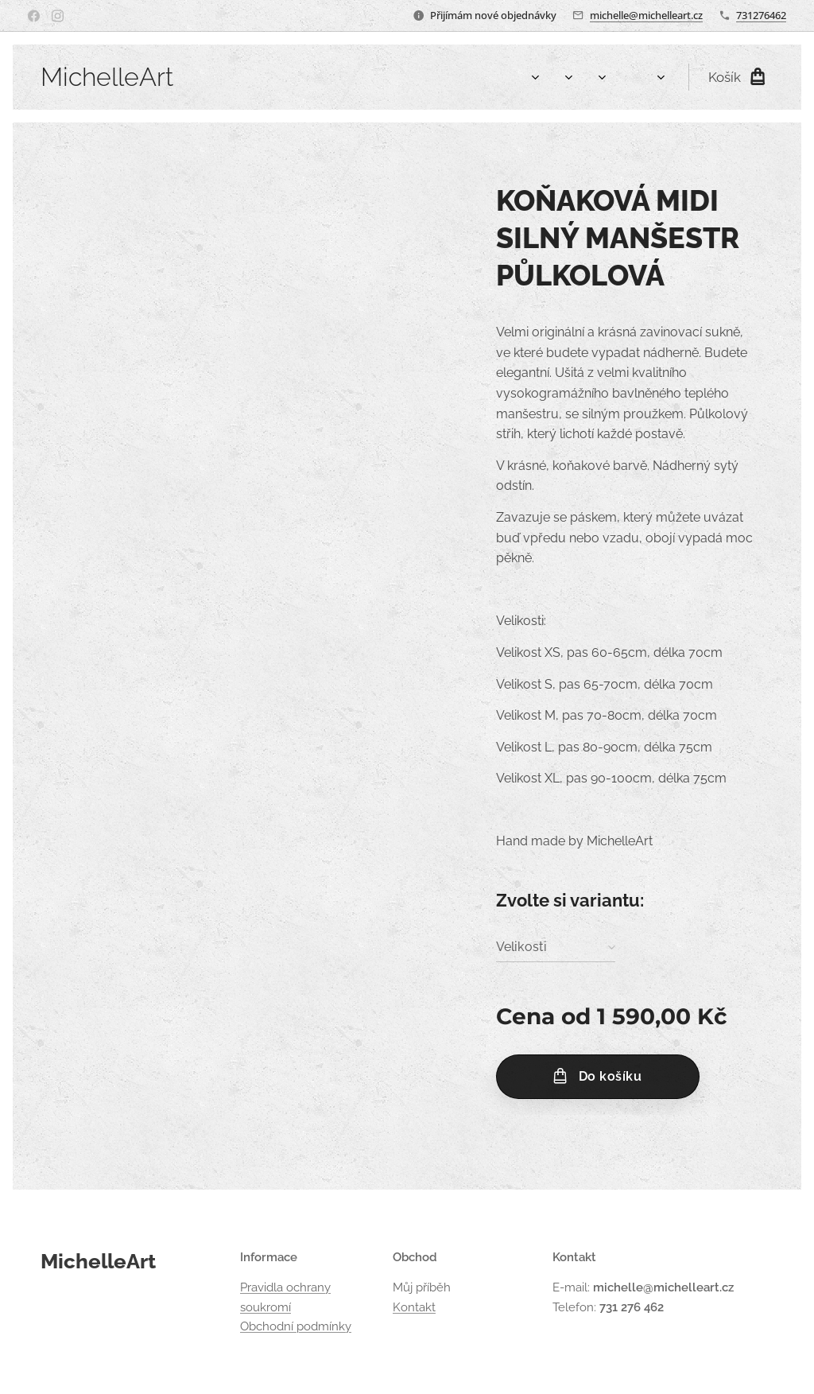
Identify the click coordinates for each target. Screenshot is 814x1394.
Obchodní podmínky (295, 1326)
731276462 (761, 15)
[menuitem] (462, 77)
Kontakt (414, 1306)
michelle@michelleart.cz (646, 15)
